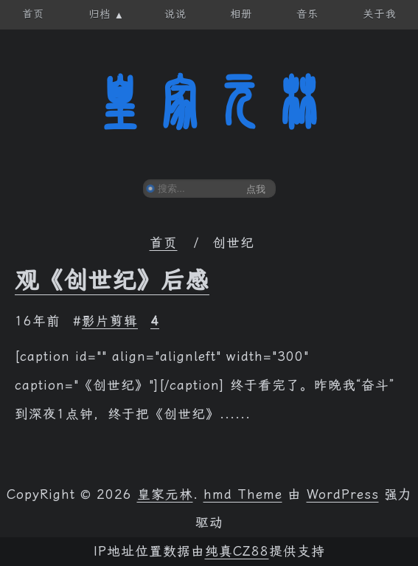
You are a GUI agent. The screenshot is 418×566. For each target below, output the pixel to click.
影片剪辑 (110, 321)
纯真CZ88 (237, 551)
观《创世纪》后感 (112, 280)
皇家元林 (209, 102)
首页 (164, 242)
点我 (255, 189)
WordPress (343, 494)
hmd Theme (242, 494)
